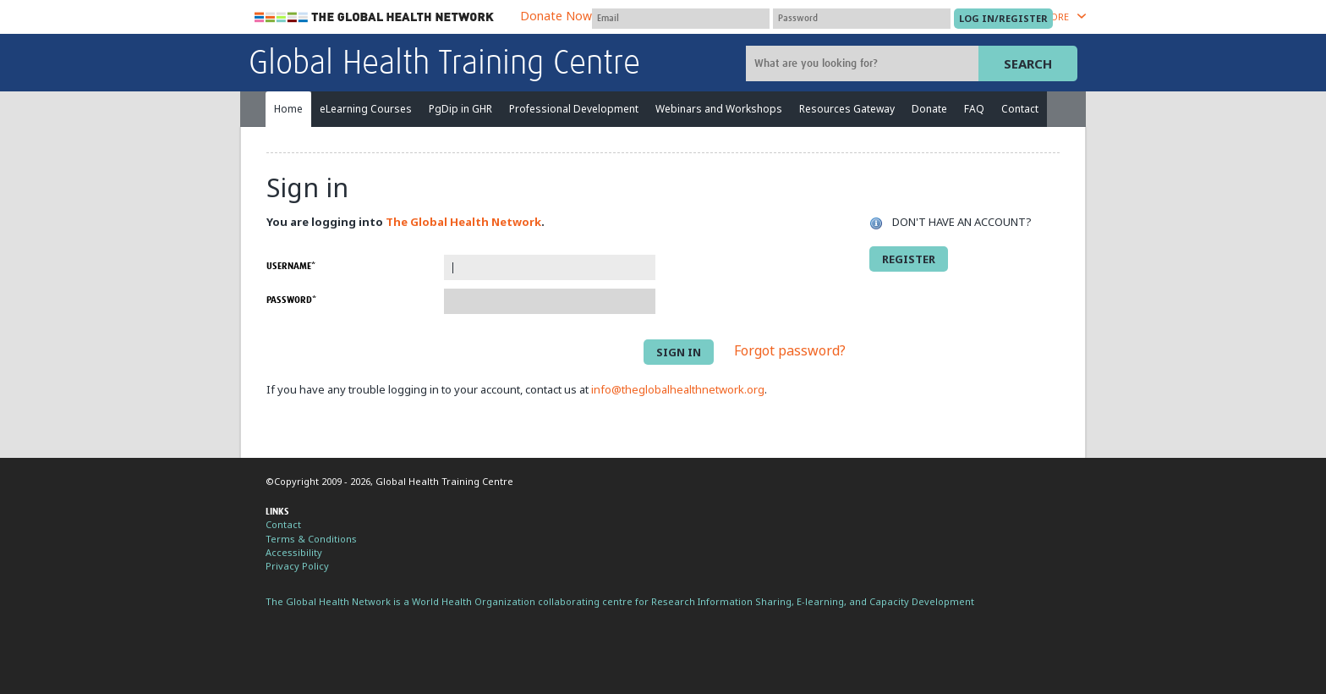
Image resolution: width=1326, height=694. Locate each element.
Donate (929, 109)
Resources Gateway (847, 109)
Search (1028, 63)
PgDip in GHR (460, 109)
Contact (1019, 109)
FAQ (974, 109)
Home (288, 109)
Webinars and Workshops (718, 109)
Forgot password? (790, 351)
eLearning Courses (366, 109)
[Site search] (864, 63)
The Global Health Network (374, 17)
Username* (290, 266)
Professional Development (573, 109)
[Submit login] (1003, 18)
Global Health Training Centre (444, 64)
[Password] (862, 18)
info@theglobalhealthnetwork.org (677, 389)
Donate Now (556, 16)
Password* (291, 300)
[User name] (681, 18)
